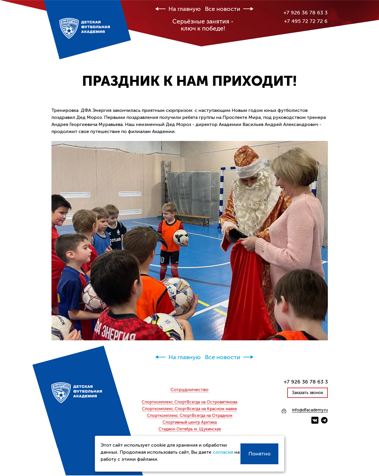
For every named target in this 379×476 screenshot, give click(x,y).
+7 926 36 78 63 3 (305, 12)
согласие (223, 452)
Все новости (222, 9)
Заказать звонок (307, 393)
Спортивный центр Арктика (190, 423)
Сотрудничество (189, 389)
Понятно (259, 454)
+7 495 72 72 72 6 (306, 21)
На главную (184, 9)
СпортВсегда (189, 402)
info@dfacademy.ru (310, 410)
